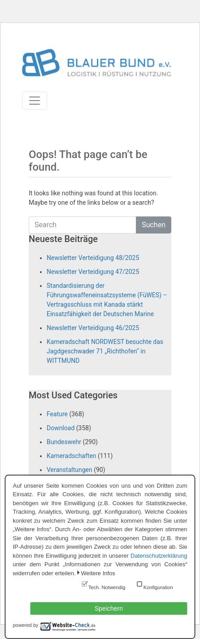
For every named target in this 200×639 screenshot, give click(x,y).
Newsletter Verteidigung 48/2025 (93, 257)
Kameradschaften (71, 455)
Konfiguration (158, 587)
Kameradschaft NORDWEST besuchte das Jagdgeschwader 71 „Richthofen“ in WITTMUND (105, 351)
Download (60, 428)
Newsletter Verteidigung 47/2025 (93, 271)
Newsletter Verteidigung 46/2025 (93, 327)
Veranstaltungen (69, 469)
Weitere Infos (98, 573)
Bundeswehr (64, 441)
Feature (57, 414)
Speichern (109, 608)
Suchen (153, 224)
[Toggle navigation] (34, 101)
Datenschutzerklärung (158, 555)
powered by (26, 625)
